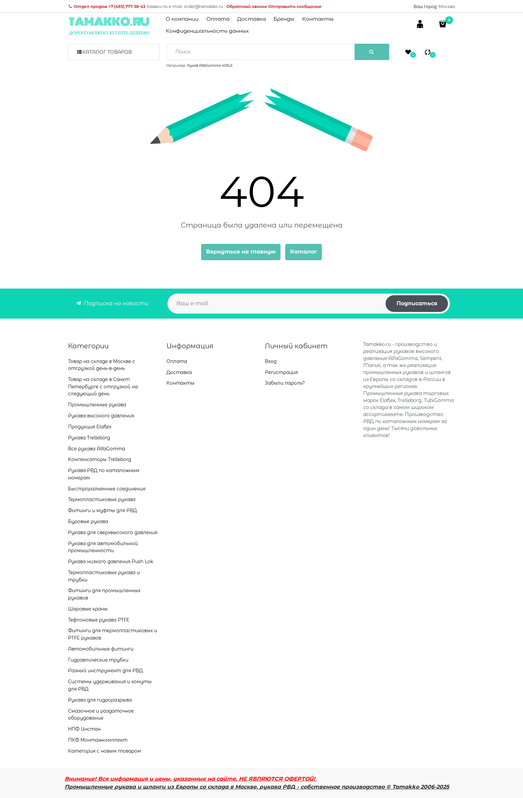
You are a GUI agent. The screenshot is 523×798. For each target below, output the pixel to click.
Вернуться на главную (241, 252)
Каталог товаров (107, 52)
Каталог (303, 252)
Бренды (284, 19)
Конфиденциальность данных (207, 31)
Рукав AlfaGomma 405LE (210, 65)
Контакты (318, 19)
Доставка (251, 19)
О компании (182, 19)
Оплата (217, 19)
